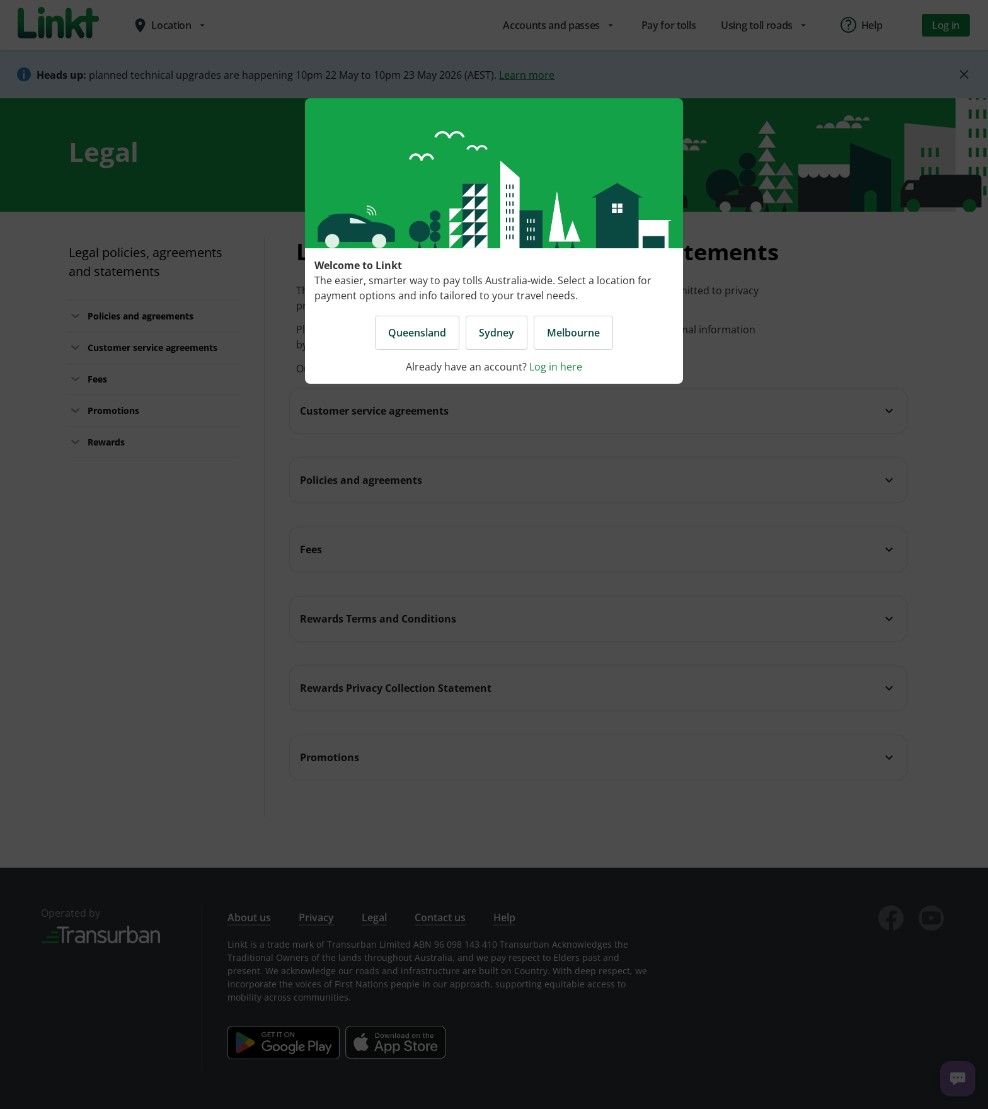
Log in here (555, 367)
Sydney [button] (496, 333)
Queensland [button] (417, 333)
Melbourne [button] (573, 333)
